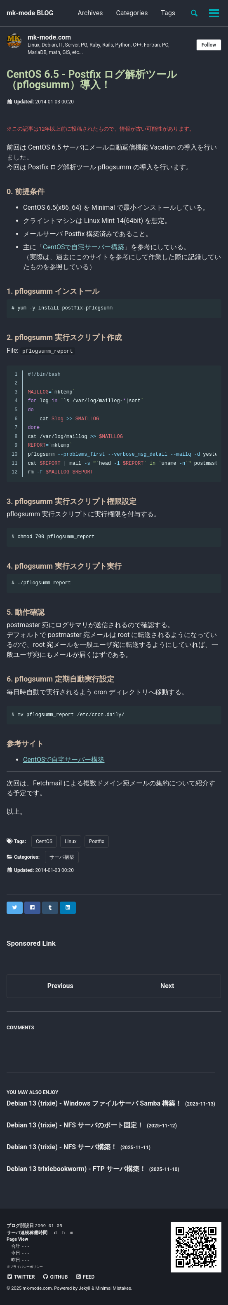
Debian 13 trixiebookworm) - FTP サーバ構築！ (77, 1169)
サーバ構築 (61, 857)
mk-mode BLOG (30, 13)
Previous (60, 986)
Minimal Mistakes (113, 1288)
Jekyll (84, 1288)
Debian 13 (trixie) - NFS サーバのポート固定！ (76, 1125)
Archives (90, 13)
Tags (168, 13)
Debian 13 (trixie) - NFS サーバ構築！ (63, 1147)
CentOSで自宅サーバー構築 (83, 247)
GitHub (55, 1277)
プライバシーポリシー (26, 1267)
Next (167, 986)
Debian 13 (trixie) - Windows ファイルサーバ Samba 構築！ (95, 1103)
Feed (84, 1277)
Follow (209, 45)
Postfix (96, 841)
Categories (132, 13)
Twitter (21, 1277)
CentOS (44, 841)
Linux (71, 841)
